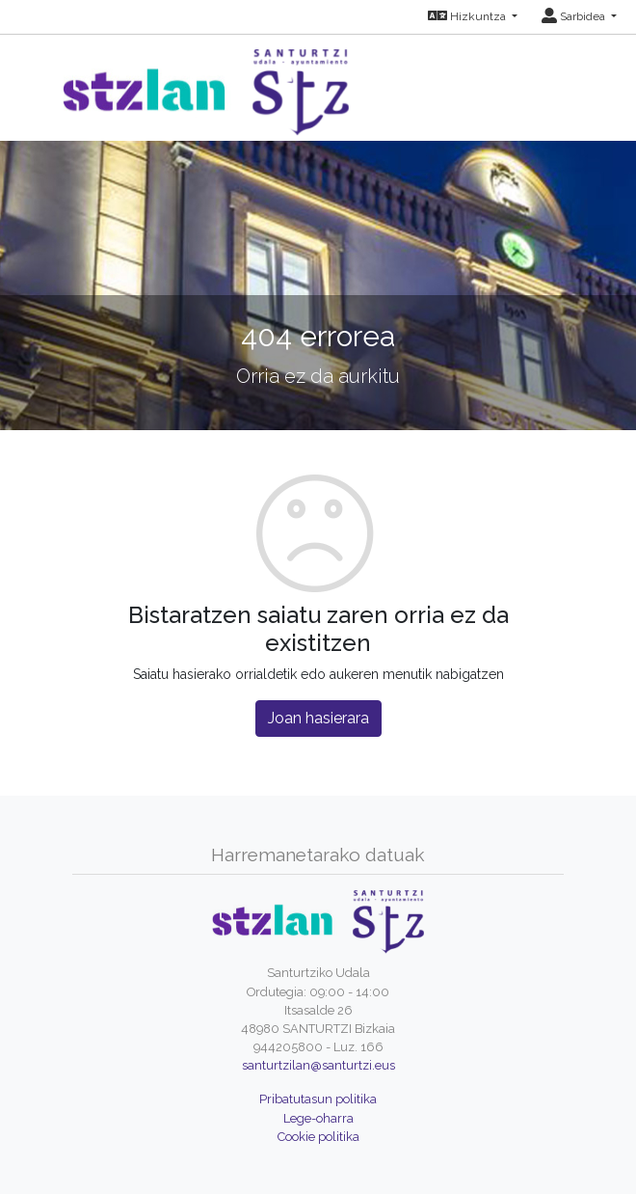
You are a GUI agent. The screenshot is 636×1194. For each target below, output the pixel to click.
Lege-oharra (318, 1118)
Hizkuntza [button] (468, 16)
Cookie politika (318, 1136)
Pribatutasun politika (318, 1099)
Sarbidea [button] (575, 16)
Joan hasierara (318, 718)
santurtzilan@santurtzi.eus (318, 1065)
